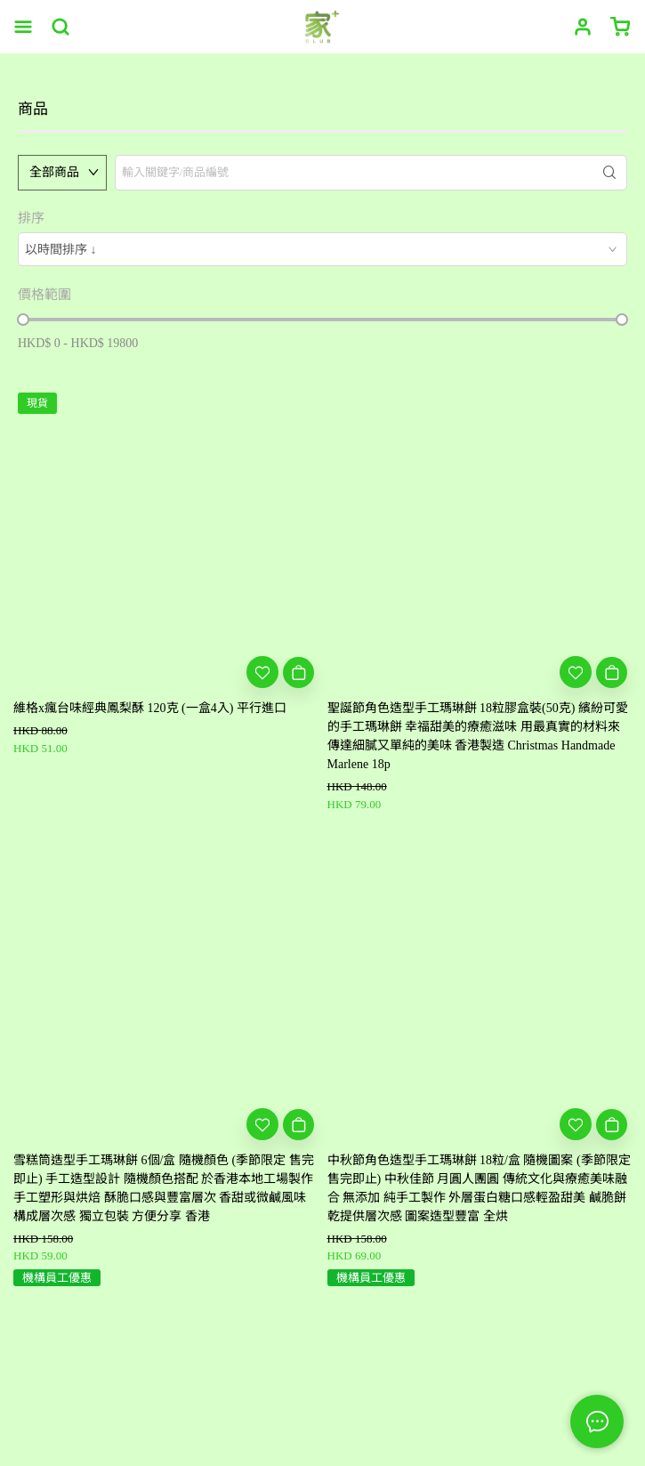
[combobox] (322, 249)
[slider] (23, 319)
